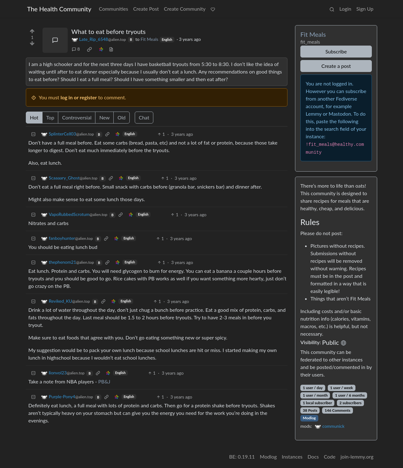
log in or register (78, 97)
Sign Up (364, 9)
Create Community (185, 9)
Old (121, 117)
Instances (292, 457)
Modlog (309, 418)
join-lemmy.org (357, 457)
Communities (113, 9)
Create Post (146, 9)
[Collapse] (33, 134)
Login (345, 9)
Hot (34, 117)
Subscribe (336, 51)
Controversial (76, 117)
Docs (313, 457)
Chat (144, 117)
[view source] (111, 48)
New (104, 117)
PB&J (104, 381)
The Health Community (59, 9)
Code (330, 457)
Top (50, 117)
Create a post (336, 66)
